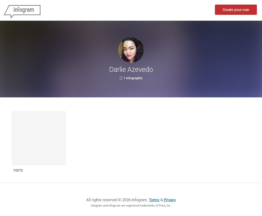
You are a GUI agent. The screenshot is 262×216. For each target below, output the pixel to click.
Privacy (170, 200)
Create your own (236, 9)
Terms (154, 200)
